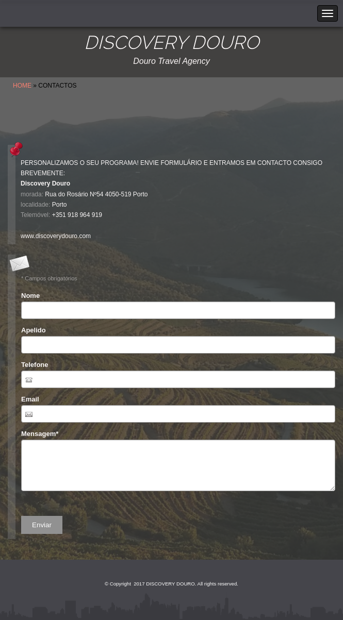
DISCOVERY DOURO (171, 42)
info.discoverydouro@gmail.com (65, 225)
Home (22, 85)
